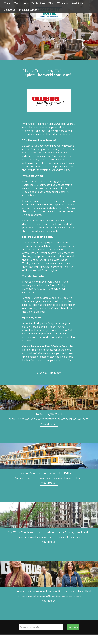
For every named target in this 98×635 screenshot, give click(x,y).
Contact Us (9, 9)
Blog (51, 3)
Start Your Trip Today (49, 372)
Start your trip (74, 627)
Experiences (21, 3)
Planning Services (29, 9)
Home (7, 3)
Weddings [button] (78, 3)
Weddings (62, 3)
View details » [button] (49, 423)
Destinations (38, 3)
